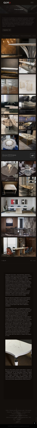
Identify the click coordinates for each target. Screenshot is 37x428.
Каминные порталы (13, 410)
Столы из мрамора (6, 35)
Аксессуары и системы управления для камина (18, 415)
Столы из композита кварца (26, 35)
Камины (7, 410)
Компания (18, 419)
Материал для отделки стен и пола (18, 413)
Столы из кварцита (15, 35)
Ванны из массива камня (23, 417)
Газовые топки (9, 412)
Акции (30, 417)
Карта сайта (18, 422)
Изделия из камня (21, 410)
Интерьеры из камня (17, 412)
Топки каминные (28, 410)
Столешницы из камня (26, 412)
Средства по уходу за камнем (12, 417)
